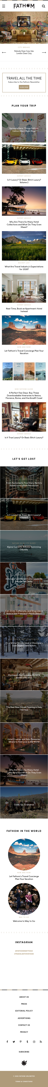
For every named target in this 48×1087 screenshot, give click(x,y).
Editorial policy (24, 1010)
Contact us (24, 1025)
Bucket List (24, 263)
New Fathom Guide (24, 389)
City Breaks (24, 47)
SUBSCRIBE (24, 87)
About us (24, 997)
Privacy (24, 1032)
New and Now (24, 347)
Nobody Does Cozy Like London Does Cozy (24, 52)
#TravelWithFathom (24, 954)
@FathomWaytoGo (24, 951)
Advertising (24, 1018)
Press (24, 1003)
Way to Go (24, 917)
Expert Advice (24, 176)
